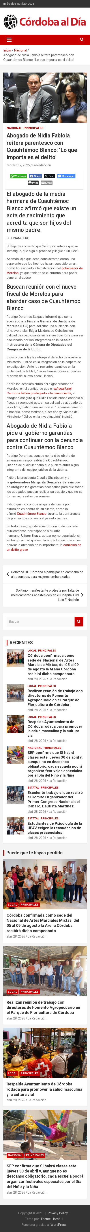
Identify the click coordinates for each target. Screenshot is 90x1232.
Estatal (33, 787)
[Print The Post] (33, 183)
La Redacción (41, 165)
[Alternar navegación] (9, 40)
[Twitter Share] (49, 176)
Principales (33, 128)
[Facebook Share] (35, 176)
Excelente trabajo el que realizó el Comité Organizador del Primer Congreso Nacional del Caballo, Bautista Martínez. (55, 799)
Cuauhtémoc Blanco (32, 514)
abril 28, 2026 (37, 679)
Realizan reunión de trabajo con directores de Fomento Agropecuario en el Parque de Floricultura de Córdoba (55, 698)
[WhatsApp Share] (18, 176)
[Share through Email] (46, 183)
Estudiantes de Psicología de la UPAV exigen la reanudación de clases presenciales (55, 828)
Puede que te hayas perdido (34, 852)
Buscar (79, 622)
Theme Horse (50, 1219)
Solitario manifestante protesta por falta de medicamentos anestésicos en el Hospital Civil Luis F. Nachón (45, 595)
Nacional (14, 128)
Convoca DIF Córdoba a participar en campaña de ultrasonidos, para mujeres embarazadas (47, 574)
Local (32, 650)
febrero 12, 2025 (18, 165)
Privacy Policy (58, 1213)
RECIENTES (21, 642)
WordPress (59, 1225)
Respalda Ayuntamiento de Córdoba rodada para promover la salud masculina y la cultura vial (55, 728)
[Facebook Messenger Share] (66, 176)
